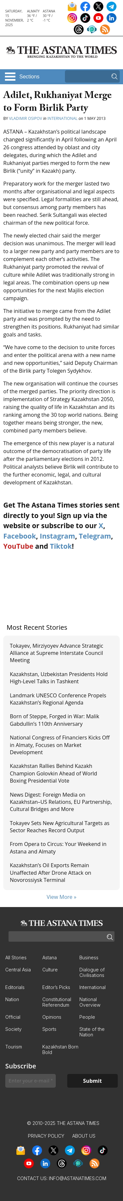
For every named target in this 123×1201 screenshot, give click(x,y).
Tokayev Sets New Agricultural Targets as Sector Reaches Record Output (60, 827)
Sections (29, 76)
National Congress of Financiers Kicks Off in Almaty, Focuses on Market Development (60, 745)
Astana (49, 957)
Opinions (51, 1017)
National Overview (89, 1002)
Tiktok (61, 546)
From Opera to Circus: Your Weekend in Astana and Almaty (58, 847)
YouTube (18, 546)
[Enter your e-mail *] (30, 1081)
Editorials (15, 987)
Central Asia (18, 969)
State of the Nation (92, 1031)
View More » (61, 897)
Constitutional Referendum (56, 1002)
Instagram (57, 536)
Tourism (13, 1046)
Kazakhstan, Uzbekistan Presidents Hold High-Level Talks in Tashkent (59, 678)
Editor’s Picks (56, 987)
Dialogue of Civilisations (92, 972)
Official (12, 1017)
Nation (12, 999)
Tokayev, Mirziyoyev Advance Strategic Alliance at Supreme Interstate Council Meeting (56, 653)
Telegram (95, 536)
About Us (83, 1136)
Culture (50, 969)
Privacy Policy (46, 1136)
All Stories (16, 957)
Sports (49, 1029)
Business (88, 957)
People (87, 1017)
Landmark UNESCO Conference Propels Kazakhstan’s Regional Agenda (58, 699)
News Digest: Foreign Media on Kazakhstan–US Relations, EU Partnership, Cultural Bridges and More (61, 802)
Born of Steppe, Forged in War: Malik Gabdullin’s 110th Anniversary (54, 720)
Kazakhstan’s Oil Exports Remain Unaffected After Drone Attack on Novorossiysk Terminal (50, 873)
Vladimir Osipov (25, 118)
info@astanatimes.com (77, 1178)
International (63, 118)
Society (13, 1029)
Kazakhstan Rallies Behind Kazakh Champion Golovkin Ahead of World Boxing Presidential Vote (53, 773)
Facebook (19, 536)
